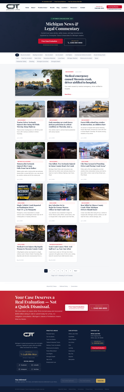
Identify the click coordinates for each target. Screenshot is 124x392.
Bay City (71, 353)
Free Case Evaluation (98, 348)
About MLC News (52, 286)
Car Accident (59, 55)
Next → (76, 270)
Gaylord (71, 356)
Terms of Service (99, 389)
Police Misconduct (51, 351)
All (17, 55)
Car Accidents (50, 336)
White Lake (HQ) (73, 333)
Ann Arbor (71, 342)
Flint (70, 345)
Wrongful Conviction (42, 61)
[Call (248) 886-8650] (99, 7)
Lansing (71, 348)
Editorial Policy (64, 286)
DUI (17, 58)
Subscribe (101, 380)
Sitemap (107, 389)
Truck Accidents (51, 339)
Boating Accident (38, 55)
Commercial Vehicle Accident (83, 55)
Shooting (31, 61)
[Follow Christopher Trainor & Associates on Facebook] (22, 365)
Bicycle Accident (25, 55)
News (96, 58)
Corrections (74, 286)
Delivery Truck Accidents (53, 345)
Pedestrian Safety (21, 61)
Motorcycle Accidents (52, 348)
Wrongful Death (55, 61)
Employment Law (51, 362)
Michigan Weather (72, 58)
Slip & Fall (49, 359)
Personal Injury (50, 333)
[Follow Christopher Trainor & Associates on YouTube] (35, 369)
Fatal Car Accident (26, 58)
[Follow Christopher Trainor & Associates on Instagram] (22, 369)
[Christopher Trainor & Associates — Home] (14, 7)
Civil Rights (69, 55)
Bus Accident (49, 55)
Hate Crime (38, 58)
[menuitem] (27, 7)
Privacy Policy (89, 389)
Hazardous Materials (49, 58)
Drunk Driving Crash (99, 55)
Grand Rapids (72, 339)
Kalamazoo (72, 351)
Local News (61, 58)
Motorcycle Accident (86, 58)
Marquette (71, 359)
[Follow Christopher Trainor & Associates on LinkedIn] (35, 365)
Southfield (71, 336)
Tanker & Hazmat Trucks (53, 342)
